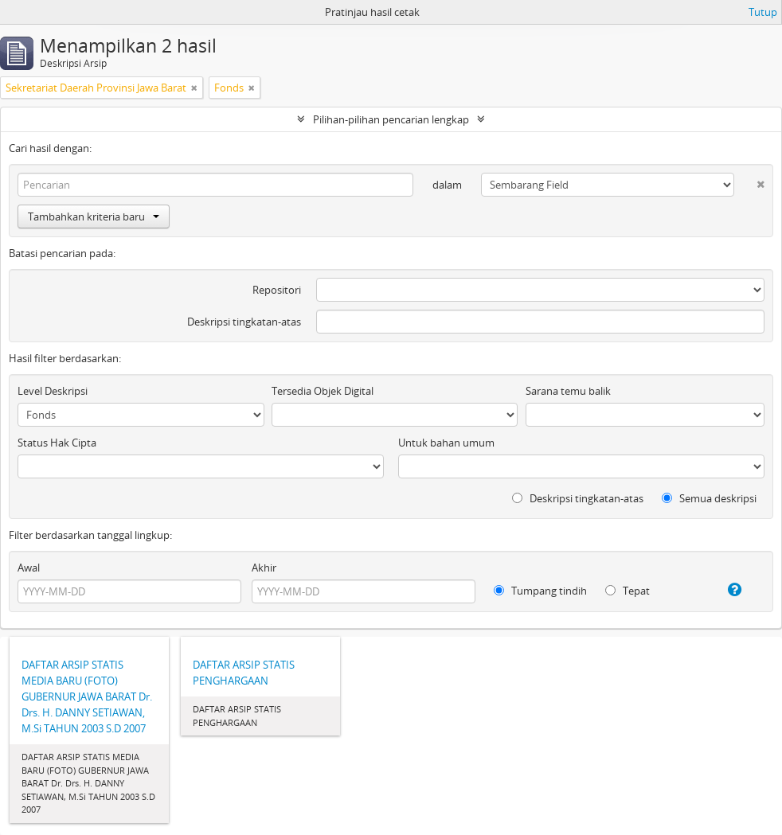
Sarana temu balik (568, 391)
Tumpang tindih (540, 590)
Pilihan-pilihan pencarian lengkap (391, 119)
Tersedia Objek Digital (322, 391)
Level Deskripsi (53, 391)
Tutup (763, 12)
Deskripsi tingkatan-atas (244, 321)
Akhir (264, 567)
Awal (29, 567)
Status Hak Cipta (57, 442)
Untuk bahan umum (446, 442)
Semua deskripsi (709, 498)
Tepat (627, 590)
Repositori (276, 290)
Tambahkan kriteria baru (93, 216)
